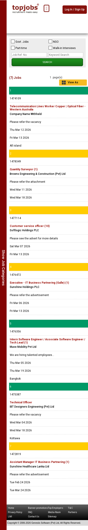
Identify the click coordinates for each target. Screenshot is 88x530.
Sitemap (52, 516)
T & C (70, 508)
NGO (53, 41)
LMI (10, 516)
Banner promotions (38, 508)
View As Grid (73, 83)
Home (11, 508)
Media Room (54, 512)
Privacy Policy (15, 512)
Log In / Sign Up (75, 9)
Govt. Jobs (20, 41)
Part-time (19, 48)
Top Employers (55, 508)
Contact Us (33, 516)
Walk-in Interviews (62, 48)
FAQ (30, 512)
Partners (72, 512)
